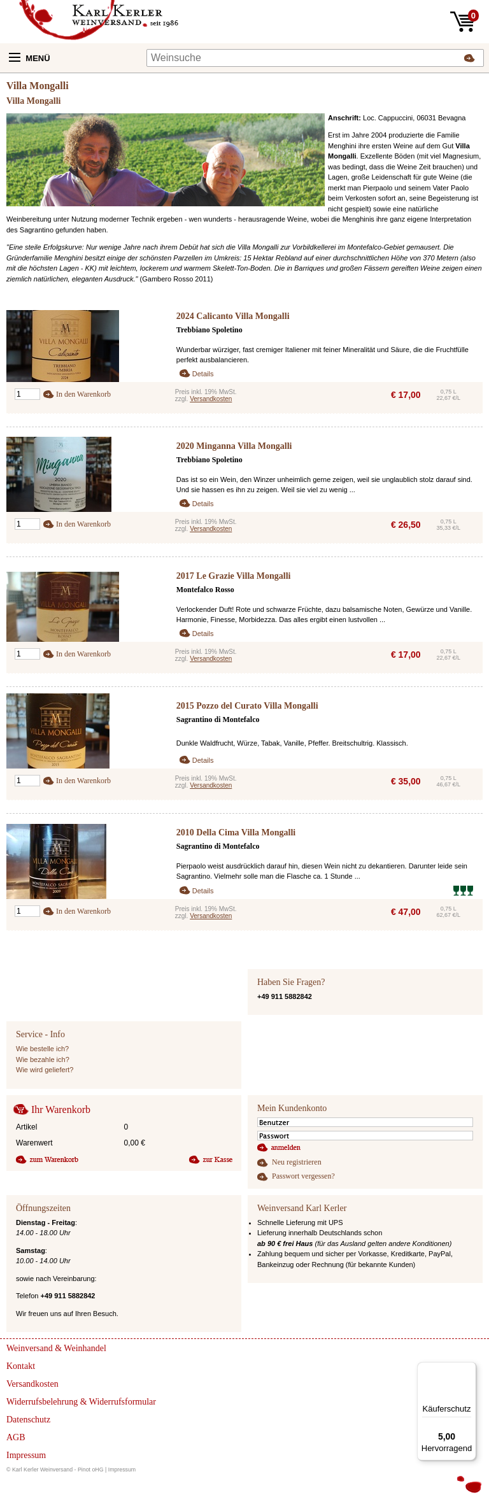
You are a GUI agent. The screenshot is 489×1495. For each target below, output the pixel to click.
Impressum (122, 1469)
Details (203, 374)
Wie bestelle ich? (42, 1048)
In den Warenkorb (83, 394)
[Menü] (468, 1369)
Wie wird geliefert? (44, 1069)
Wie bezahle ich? (42, 1059)
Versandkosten (211, 398)
